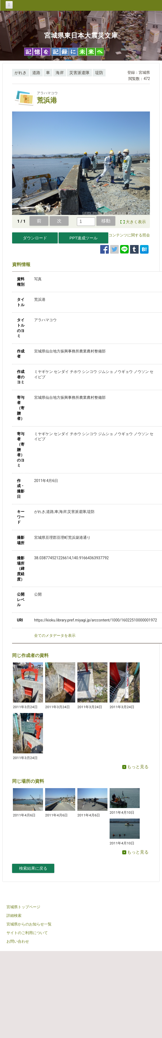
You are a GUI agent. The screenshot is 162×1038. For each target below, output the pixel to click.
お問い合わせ (17, 941)
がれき (21, 72)
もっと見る (135, 766)
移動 (105, 220)
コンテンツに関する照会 (129, 235)
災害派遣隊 (79, 72)
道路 (36, 72)
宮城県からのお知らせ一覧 (29, 924)
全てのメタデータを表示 (54, 635)
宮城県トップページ (23, 907)
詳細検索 (13, 915)
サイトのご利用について (27, 933)
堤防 (99, 72)
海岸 (60, 72)
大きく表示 (136, 221)
